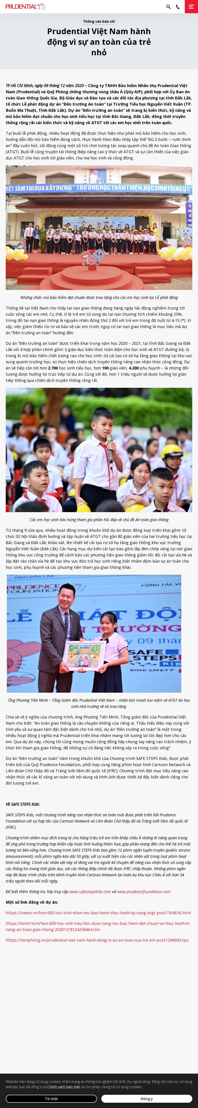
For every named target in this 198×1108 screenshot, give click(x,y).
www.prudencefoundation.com (144, 891)
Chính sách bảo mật (63, 1086)
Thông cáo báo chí (99, 21)
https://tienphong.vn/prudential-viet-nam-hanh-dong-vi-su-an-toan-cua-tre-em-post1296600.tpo (97, 940)
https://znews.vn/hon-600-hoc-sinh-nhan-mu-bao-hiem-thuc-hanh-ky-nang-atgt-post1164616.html (98, 912)
